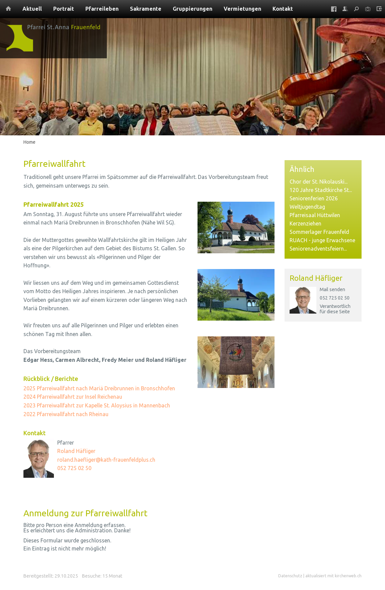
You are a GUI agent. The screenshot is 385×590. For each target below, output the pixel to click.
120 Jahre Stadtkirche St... (321, 190)
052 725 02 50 (335, 298)
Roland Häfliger (316, 278)
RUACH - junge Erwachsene (322, 240)
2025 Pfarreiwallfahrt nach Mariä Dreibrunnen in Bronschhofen (99, 388)
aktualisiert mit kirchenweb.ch (333, 576)
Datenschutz (290, 576)
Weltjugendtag (307, 206)
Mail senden (332, 289)
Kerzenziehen (305, 223)
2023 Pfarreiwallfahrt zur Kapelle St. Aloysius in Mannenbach (96, 405)
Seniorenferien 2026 (314, 198)
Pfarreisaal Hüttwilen (315, 215)
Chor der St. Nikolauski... (319, 181)
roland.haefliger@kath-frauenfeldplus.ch (106, 460)
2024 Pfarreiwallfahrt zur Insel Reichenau (72, 397)
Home (29, 142)
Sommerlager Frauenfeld (319, 232)
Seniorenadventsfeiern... (318, 248)
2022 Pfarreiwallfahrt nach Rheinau (65, 414)
